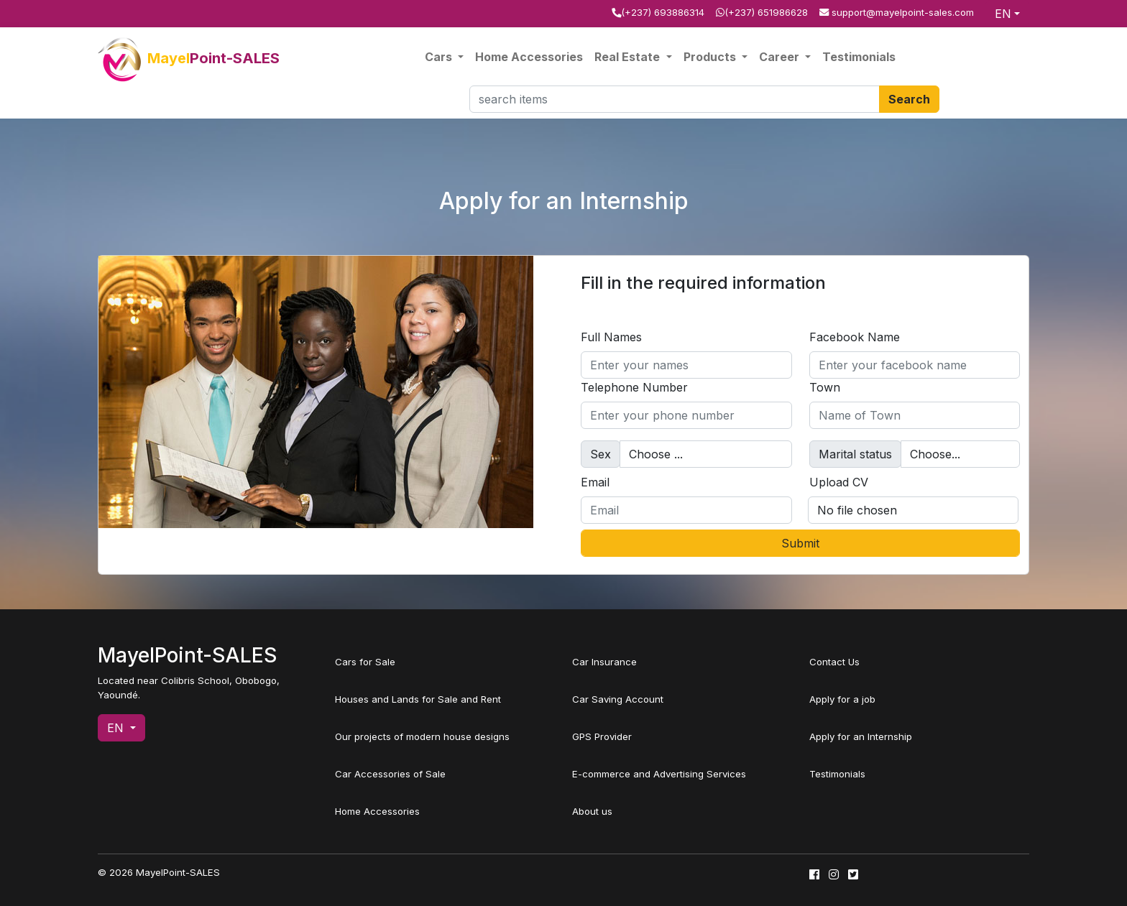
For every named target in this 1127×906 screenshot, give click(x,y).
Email (595, 482)
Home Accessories (529, 57)
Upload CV (838, 482)
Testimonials (859, 57)
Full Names (611, 337)
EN (1003, 13)
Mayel (189, 58)
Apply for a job (842, 699)
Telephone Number (634, 387)
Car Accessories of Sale (390, 774)
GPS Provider (602, 736)
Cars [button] (440, 57)
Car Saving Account (617, 699)
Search (909, 99)
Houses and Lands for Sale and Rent (418, 699)
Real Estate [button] (628, 57)
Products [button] (711, 57)
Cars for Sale (365, 661)
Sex (600, 454)
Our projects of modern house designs (422, 736)
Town (824, 387)
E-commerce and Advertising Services (659, 774)
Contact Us (834, 661)
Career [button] (780, 57)
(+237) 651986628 (766, 12)
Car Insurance (604, 661)
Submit (800, 543)
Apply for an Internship (860, 736)
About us (592, 811)
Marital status (855, 454)
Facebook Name (854, 337)
